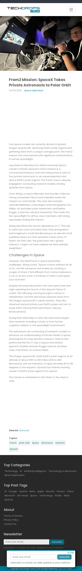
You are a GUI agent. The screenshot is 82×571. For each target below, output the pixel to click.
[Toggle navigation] (71, 9)
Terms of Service (13, 515)
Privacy (61, 491)
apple (40, 491)
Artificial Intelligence (35, 471)
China (70, 491)
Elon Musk (22, 495)
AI (21, 471)
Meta (32, 491)
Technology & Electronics (62, 471)
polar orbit (24, 442)
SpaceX (14, 449)
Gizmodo (24, 430)
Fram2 (13, 442)
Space (35, 442)
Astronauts (47, 442)
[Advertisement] (41, 117)
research (60, 442)
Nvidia (58, 495)
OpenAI (23, 491)
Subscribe (64, 563)
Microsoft (9, 495)
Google (13, 491)
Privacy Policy (11, 519)
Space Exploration (33, 90)
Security (50, 491)
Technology (11, 471)
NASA (67, 495)
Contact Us (10, 524)
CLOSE (70, 559)
